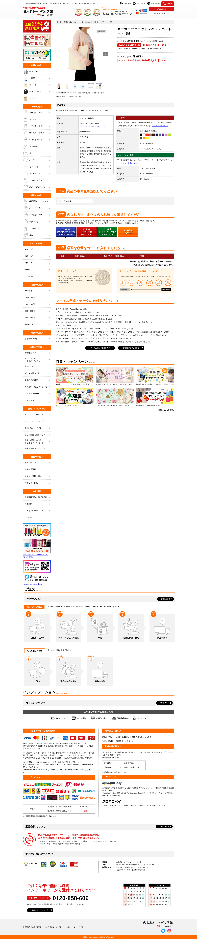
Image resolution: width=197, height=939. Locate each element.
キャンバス (37, 71)
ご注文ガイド (139, 3)
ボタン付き (37, 221)
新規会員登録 (38, 469)
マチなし (37, 119)
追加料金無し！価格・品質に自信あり (155, 397)
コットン (37, 84)
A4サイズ (38, 263)
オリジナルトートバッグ (38, 414)
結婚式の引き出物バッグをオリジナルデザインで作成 (115, 376)
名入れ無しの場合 (34, 651)
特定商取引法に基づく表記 (32, 927)
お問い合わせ (153, 3)
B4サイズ (38, 256)
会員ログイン (38, 462)
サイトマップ (38, 400)
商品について (38, 366)
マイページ (125, 3)
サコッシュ (37, 146)
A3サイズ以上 (38, 249)
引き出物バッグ (38, 339)
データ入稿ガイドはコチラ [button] (100, 348)
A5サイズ (38, 270)
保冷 (37, 235)
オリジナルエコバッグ (38, 421)
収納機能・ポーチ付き (37, 201)
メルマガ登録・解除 (38, 476)
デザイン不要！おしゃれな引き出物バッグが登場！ (115, 397)
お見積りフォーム (38, 393)
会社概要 (38, 517)
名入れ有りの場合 (34, 607)
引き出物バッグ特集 (38, 428)
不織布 (37, 78)
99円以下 (38, 291)
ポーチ (37, 160)
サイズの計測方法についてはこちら (94, 127)
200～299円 (38, 304)
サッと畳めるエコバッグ (38, 435)
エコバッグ (37, 228)
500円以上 (38, 324)
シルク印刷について (160, 126)
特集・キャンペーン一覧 (38, 448)
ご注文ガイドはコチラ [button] (131, 348)
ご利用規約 (49, 927)
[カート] (167, 3)
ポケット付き (37, 208)
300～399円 (38, 311)
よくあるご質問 (38, 380)
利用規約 (38, 504)
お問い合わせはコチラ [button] (40, 910)
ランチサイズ (38, 276)
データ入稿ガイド (38, 373)
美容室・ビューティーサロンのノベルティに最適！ (74, 376)
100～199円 (38, 297)
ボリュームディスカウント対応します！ (74, 397)
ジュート (37, 98)
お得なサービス (38, 483)
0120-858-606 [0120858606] (71, 898)
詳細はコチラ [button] (165, 599)
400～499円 (38, 318)
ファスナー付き (37, 214)
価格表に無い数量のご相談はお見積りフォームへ (152, 261)
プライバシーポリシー (38, 511)
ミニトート (37, 166)
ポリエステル (37, 91)
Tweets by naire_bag (32, 584)
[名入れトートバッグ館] (38, 11)
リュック (37, 153)
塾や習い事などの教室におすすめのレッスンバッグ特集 (155, 376)
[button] (105, 54)
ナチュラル (65, 201)
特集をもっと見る (166, 410)
